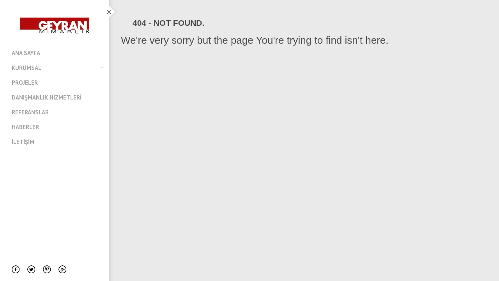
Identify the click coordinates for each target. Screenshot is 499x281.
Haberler (25, 127)
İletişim (23, 142)
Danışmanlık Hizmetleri (46, 97)
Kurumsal (57, 67)
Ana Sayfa (26, 53)
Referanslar (30, 112)
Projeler (25, 82)
